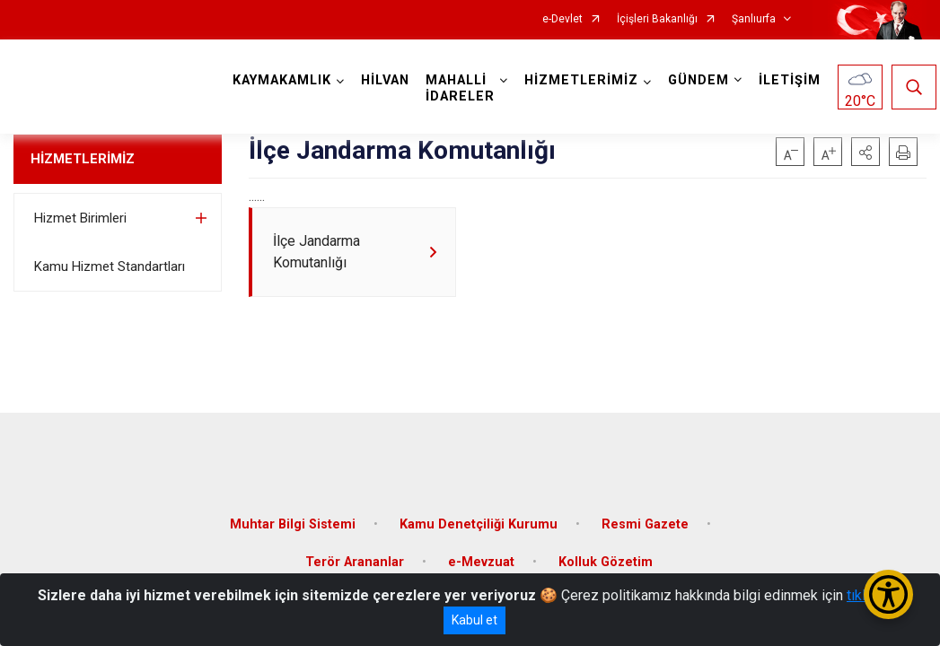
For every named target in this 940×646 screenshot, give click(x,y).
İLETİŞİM (793, 80)
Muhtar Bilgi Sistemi (293, 513)
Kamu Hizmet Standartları (109, 266)
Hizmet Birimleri (80, 218)
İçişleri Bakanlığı (657, 19)
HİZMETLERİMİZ (83, 159)
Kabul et (474, 620)
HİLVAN (389, 80)
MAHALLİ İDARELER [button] (463, 88)
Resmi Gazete (645, 513)
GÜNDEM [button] (702, 80)
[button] (865, 151)
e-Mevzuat (481, 551)
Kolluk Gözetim (605, 551)
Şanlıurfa (754, 19)
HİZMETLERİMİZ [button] (585, 80)
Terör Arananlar (354, 551)
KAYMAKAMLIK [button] (285, 80)
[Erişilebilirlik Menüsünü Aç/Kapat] (888, 594)
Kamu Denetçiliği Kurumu (479, 513)
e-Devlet (562, 19)
